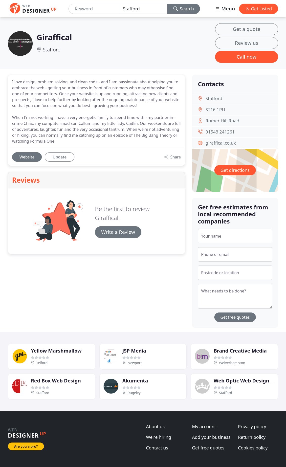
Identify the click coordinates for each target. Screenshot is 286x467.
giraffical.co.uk (220, 143)
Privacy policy (252, 426)
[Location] (143, 9)
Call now (247, 56)
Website (26, 157)
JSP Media (134, 350)
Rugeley (134, 392)
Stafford (52, 49)
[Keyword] (93, 9)
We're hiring (158, 437)
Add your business (211, 437)
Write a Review (118, 232)
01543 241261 (220, 132)
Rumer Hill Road (222, 121)
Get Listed (258, 9)
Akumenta (135, 380)
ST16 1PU (215, 109)
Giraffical (54, 37)
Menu (225, 8)
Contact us (157, 448)
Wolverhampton (232, 362)
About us (155, 426)
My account (204, 426)
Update (59, 157)
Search (183, 9)
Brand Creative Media (240, 350)
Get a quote (246, 29)
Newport (135, 362)
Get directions (235, 170)
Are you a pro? (26, 446)
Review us (246, 43)
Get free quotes (235, 317)
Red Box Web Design (56, 380)
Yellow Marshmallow (56, 350)
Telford (42, 362)
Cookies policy (253, 448)
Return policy (251, 437)
